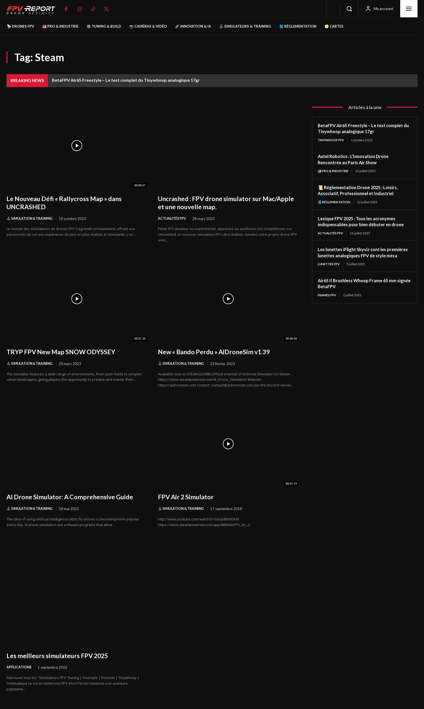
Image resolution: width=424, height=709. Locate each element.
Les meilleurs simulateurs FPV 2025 (63, 656)
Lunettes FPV (330, 271)
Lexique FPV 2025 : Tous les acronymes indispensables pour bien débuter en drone (364, 222)
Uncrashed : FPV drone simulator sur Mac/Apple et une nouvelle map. (216, 202)
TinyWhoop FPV (332, 140)
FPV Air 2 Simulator (189, 497)
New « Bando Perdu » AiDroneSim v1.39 (221, 351)
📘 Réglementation (335, 202)
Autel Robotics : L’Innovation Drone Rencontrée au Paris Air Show (356, 159)
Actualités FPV (172, 218)
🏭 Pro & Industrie (334, 171)
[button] (349, 8)
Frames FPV (328, 302)
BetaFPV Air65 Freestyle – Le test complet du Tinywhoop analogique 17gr (126, 80)
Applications (19, 668)
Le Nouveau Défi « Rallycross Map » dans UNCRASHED (70, 202)
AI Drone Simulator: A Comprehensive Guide (76, 497)
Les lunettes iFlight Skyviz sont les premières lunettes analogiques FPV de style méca (361, 256)
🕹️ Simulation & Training (31, 218)
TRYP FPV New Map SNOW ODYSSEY (66, 351)
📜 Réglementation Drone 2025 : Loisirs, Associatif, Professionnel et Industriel (361, 191)
